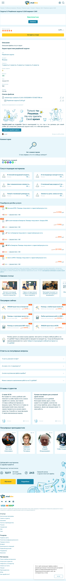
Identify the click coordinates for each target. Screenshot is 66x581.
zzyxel (4, 134)
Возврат (2, 544)
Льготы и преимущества (7, 522)
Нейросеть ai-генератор (7, 563)
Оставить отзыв (33, 35)
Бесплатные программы (7, 516)
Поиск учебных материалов (8, 559)
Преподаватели (4, 570)
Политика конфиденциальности (9, 540)
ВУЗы (1, 572)
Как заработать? (5, 574)
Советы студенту (5, 518)
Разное (2, 525)
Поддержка (3, 550)
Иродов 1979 (5, 81)
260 (3, 75)
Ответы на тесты (5, 565)
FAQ (1, 529)
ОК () (58, 576)
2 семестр (12, 65)
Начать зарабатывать (11, 130)
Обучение (8, 481)
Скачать (33, 21)
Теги (1, 531)
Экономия (3, 520)
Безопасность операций (7, 546)
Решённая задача (8, 54)
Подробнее (25, 481)
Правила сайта (4, 537)
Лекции (2, 568)
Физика (4, 60)
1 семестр (5, 65)
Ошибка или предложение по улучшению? (12, 104)
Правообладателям (5, 548)
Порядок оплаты (5, 542)
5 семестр (35, 65)
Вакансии (3, 552)
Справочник (3, 527)
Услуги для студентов (6, 561)
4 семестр (28, 65)
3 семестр (20, 65)
